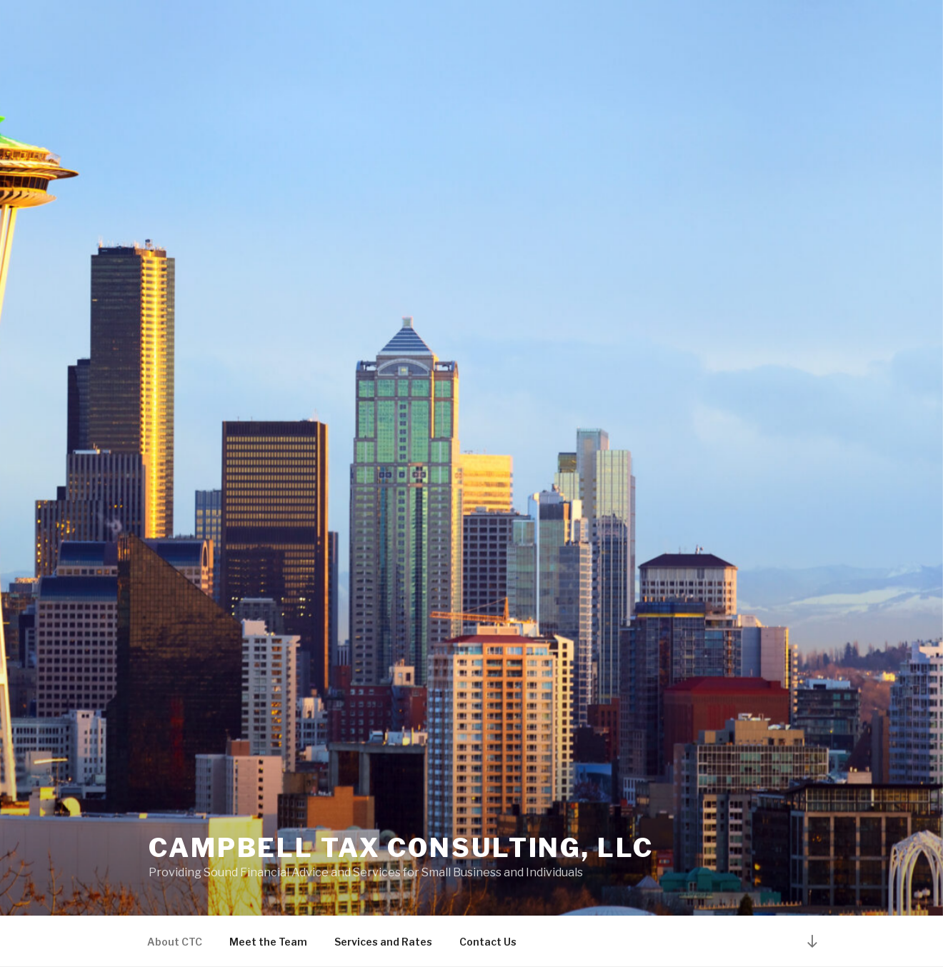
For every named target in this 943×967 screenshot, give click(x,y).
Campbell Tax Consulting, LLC (401, 847)
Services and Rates (383, 942)
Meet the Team (268, 942)
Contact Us (488, 942)
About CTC (174, 942)
